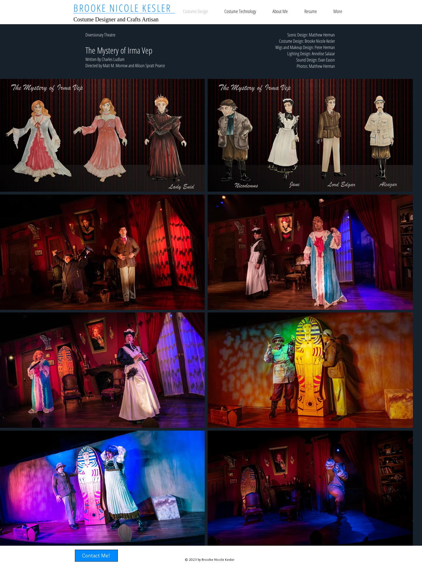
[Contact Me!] (96, 556)
